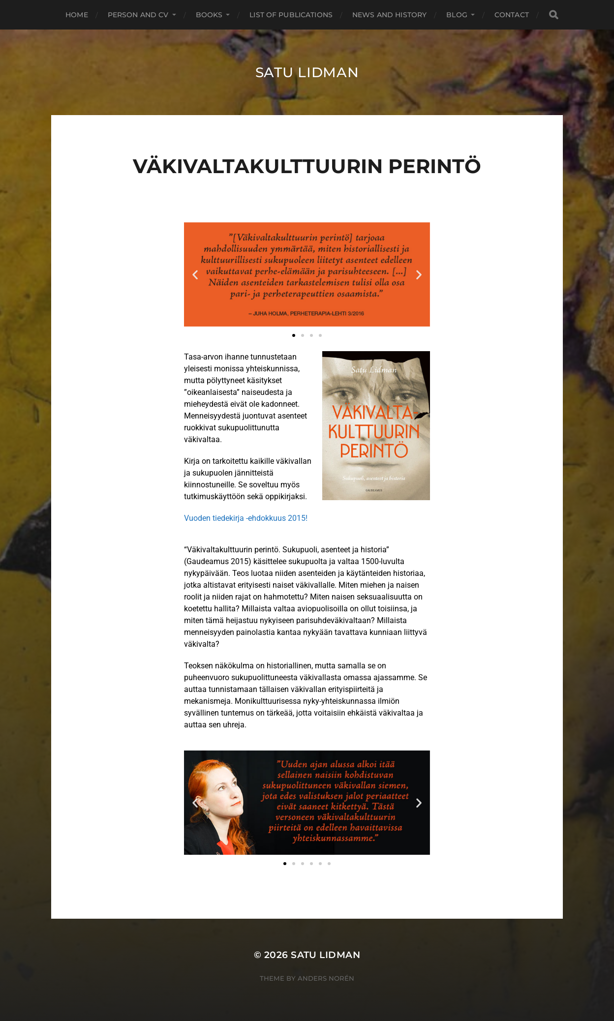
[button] (195, 275)
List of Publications (291, 14)
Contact (511, 14)
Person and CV (138, 14)
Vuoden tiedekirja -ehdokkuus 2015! (245, 518)
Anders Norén (326, 978)
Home (76, 14)
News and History (389, 14)
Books (209, 14)
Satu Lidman (307, 72)
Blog (456, 14)
